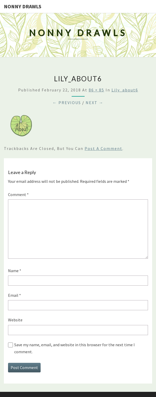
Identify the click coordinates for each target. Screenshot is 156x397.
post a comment (103, 148)
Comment (18, 194)
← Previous (67, 102)
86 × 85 (96, 89)
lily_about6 (125, 89)
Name (14, 270)
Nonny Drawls (22, 6)
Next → (94, 102)
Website (15, 319)
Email (14, 295)
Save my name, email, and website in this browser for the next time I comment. (74, 348)
